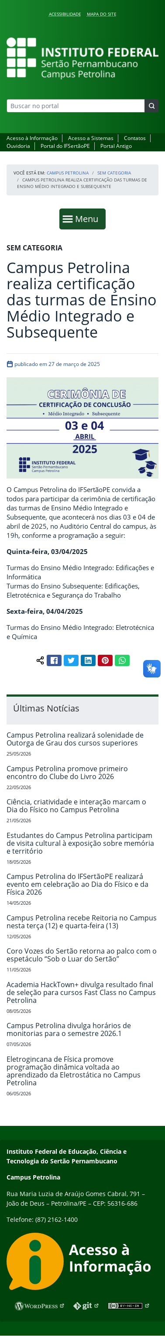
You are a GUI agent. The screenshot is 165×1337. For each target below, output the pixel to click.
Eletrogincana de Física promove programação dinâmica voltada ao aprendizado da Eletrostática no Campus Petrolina (74, 1070)
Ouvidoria (18, 146)
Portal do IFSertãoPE (65, 146)
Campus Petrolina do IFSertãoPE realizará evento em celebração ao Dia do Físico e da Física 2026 (77, 884)
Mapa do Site (102, 14)
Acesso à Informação (32, 138)
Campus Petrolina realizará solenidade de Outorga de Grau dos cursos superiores (75, 739)
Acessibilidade (65, 14)
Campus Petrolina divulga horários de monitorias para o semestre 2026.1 (69, 1029)
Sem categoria (114, 173)
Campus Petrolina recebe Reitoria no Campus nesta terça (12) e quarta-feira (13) (82, 921)
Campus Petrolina (68, 173)
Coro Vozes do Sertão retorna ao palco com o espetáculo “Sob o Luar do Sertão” (82, 955)
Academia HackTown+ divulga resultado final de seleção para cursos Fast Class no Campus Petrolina (81, 992)
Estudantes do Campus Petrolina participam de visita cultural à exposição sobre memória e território (80, 843)
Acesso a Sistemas (90, 138)
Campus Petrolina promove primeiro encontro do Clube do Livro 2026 (67, 772)
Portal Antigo (116, 146)
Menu (88, 218)
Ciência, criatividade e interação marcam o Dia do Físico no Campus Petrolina (76, 805)
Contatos (135, 138)
